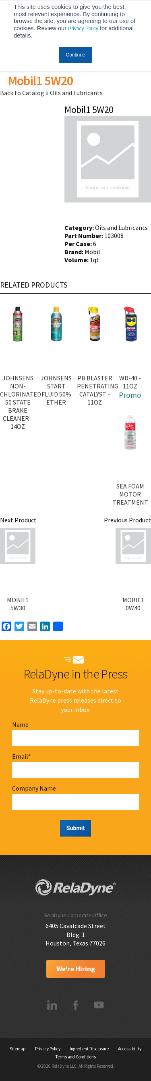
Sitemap (18, 1049)
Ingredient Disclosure (89, 1049)
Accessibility (129, 1049)
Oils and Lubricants (76, 93)
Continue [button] (75, 55)
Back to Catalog (23, 93)
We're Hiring (75, 968)
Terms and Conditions (76, 1057)
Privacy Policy (83, 28)
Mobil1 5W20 (40, 81)
